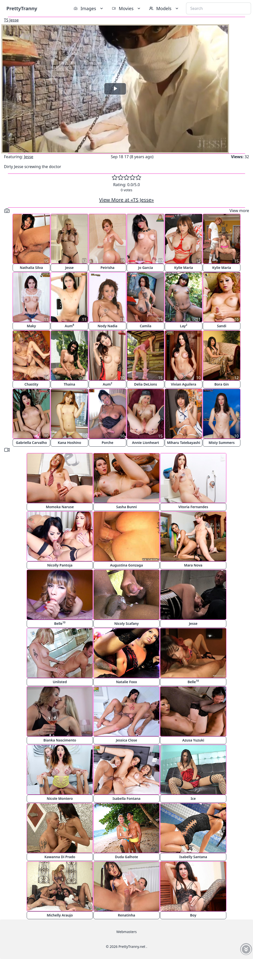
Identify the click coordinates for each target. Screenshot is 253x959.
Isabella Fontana (126, 798)
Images (89, 8)
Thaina (69, 384)
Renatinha (126, 915)
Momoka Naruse (60, 506)
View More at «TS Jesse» (126, 199)
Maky (31, 326)
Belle (59, 623)
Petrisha (108, 267)
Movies (126, 8)
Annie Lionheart (145, 442)
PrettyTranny (21, 8)
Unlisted (60, 681)
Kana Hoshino (69, 442)
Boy (193, 915)
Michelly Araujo (60, 915)
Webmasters (126, 931)
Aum (69, 325)
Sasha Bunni (126, 506)
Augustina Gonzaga (126, 565)
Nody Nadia (107, 326)
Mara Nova (193, 565)
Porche (107, 442)
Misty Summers (222, 442)
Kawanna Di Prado (59, 856)
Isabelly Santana (193, 856)
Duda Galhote (126, 856)
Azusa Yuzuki (193, 740)
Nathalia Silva (31, 267)
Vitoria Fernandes (193, 506)
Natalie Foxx (126, 681)
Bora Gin (221, 384)
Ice (193, 798)
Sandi (221, 326)
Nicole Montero (60, 798)
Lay (183, 325)
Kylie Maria (183, 267)
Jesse (28, 156)
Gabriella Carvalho (31, 442)
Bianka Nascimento (59, 740)
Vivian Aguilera (183, 384)
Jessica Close (126, 740)
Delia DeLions (145, 384)
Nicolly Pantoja (59, 565)
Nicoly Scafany (126, 623)
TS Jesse (11, 20)
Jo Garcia (145, 267)
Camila (145, 326)
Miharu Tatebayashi (183, 442)
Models (164, 8)
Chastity (31, 384)
